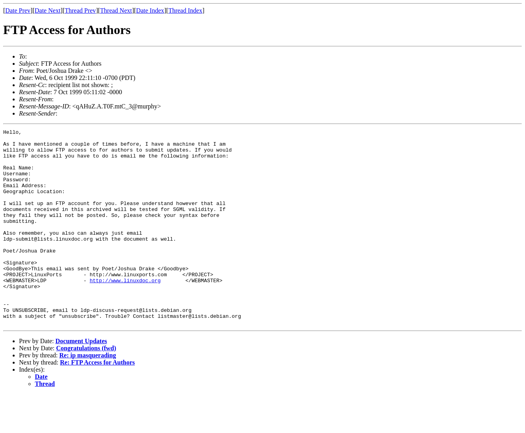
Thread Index (185, 10)
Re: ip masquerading (87, 394)
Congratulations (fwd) (86, 387)
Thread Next (116, 10)
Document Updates (81, 380)
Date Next (48, 10)
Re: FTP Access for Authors (97, 401)
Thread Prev (80, 10)
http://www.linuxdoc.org (124, 311)
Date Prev (17, 10)
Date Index (150, 10)
